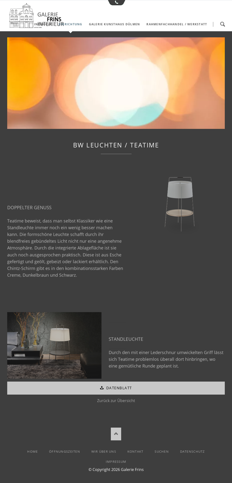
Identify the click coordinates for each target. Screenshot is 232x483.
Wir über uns (103, 451)
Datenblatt (118, 387)
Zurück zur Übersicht (116, 400)
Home (32, 451)
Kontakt (135, 451)
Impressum (116, 461)
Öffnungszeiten (64, 451)
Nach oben (116, 434)
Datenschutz (192, 451)
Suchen (222, 24)
